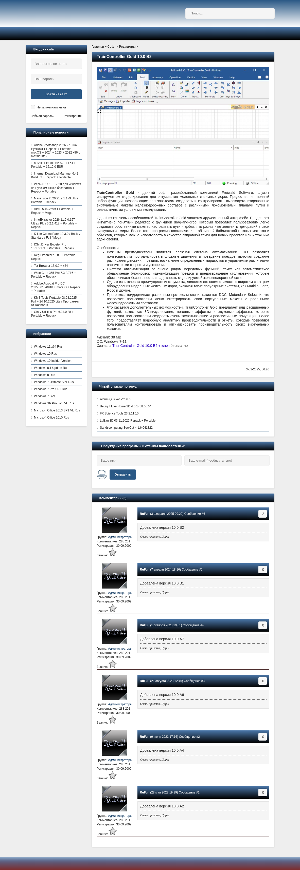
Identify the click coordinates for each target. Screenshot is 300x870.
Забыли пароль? (43, 116)
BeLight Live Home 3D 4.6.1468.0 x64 (125, 406)
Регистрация (72, 116)
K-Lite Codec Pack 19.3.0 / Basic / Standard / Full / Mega (55, 235)
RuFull (144, 514)
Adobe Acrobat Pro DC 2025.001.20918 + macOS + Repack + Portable (56, 287)
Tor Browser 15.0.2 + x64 (51, 266)
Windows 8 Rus (44, 375)
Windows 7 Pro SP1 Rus (50, 389)
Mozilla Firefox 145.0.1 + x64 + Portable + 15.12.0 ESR (53, 164)
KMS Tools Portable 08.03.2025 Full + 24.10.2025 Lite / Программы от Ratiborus (55, 301)
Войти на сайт (56, 94)
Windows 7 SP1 (45, 396)
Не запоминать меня (51, 107)
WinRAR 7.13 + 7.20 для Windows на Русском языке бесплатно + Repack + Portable (56, 187)
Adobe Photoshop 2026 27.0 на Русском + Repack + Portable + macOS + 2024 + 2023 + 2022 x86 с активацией (55, 150)
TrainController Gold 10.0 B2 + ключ (141, 346)
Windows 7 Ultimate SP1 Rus (54, 382)
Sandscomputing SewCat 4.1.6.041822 (126, 427)
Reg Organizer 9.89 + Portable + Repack (54, 257)
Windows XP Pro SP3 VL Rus (54, 403)
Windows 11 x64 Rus (48, 346)
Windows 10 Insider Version (53, 361)
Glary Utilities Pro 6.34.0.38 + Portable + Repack (52, 313)
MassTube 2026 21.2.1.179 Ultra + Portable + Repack (56, 200)
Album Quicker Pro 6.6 (115, 399)
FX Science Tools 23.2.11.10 (119, 413)
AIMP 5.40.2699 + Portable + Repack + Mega (52, 211)
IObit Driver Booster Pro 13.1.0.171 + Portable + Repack (52, 246)
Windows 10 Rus (45, 353)
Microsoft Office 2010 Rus (51, 417)
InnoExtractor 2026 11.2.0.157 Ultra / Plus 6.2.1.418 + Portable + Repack (54, 223)
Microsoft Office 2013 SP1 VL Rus (57, 410)
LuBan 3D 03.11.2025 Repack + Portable (127, 420)
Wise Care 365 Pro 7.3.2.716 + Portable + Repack (53, 274)
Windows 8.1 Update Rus (51, 368)
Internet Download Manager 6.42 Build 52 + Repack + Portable (54, 175)
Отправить (123, 474)
